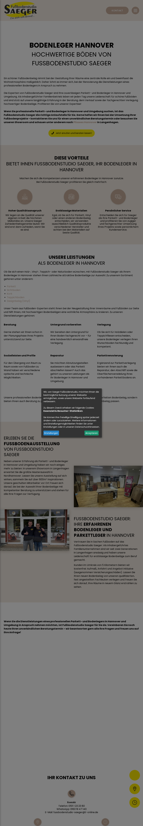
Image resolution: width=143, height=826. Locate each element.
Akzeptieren (91, 432)
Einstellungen (51, 432)
